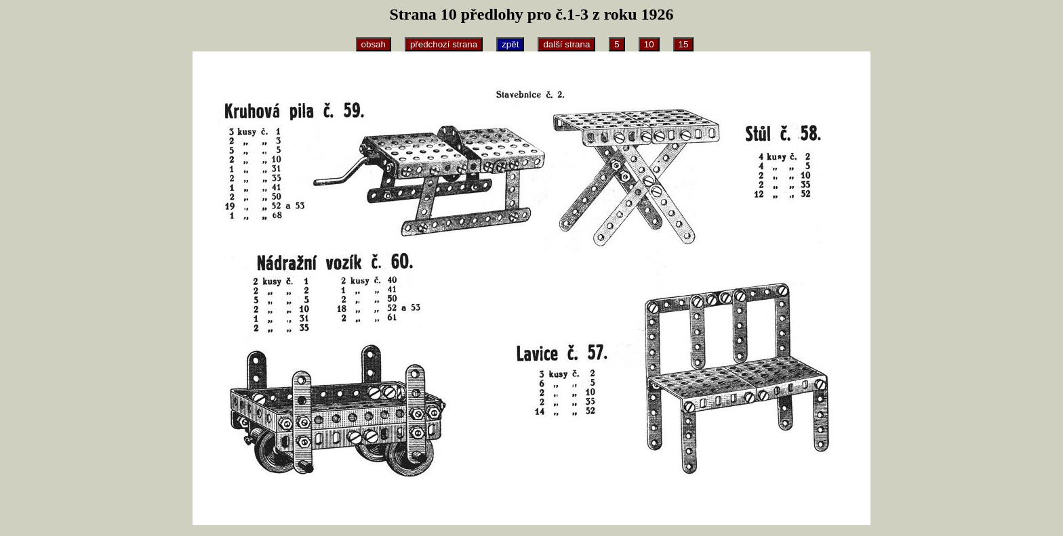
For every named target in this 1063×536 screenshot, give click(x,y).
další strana (566, 44)
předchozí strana (443, 44)
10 (649, 44)
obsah (373, 44)
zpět (510, 44)
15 (684, 44)
